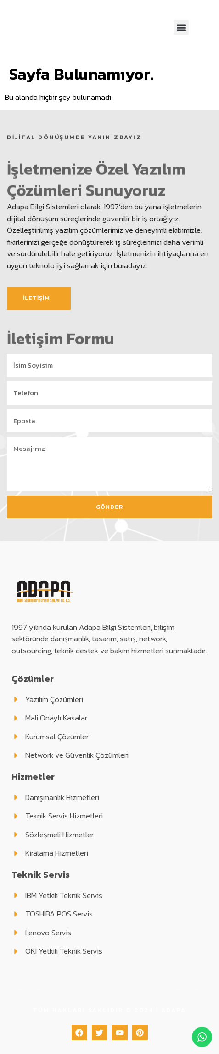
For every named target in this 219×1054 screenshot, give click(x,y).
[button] (181, 27)
